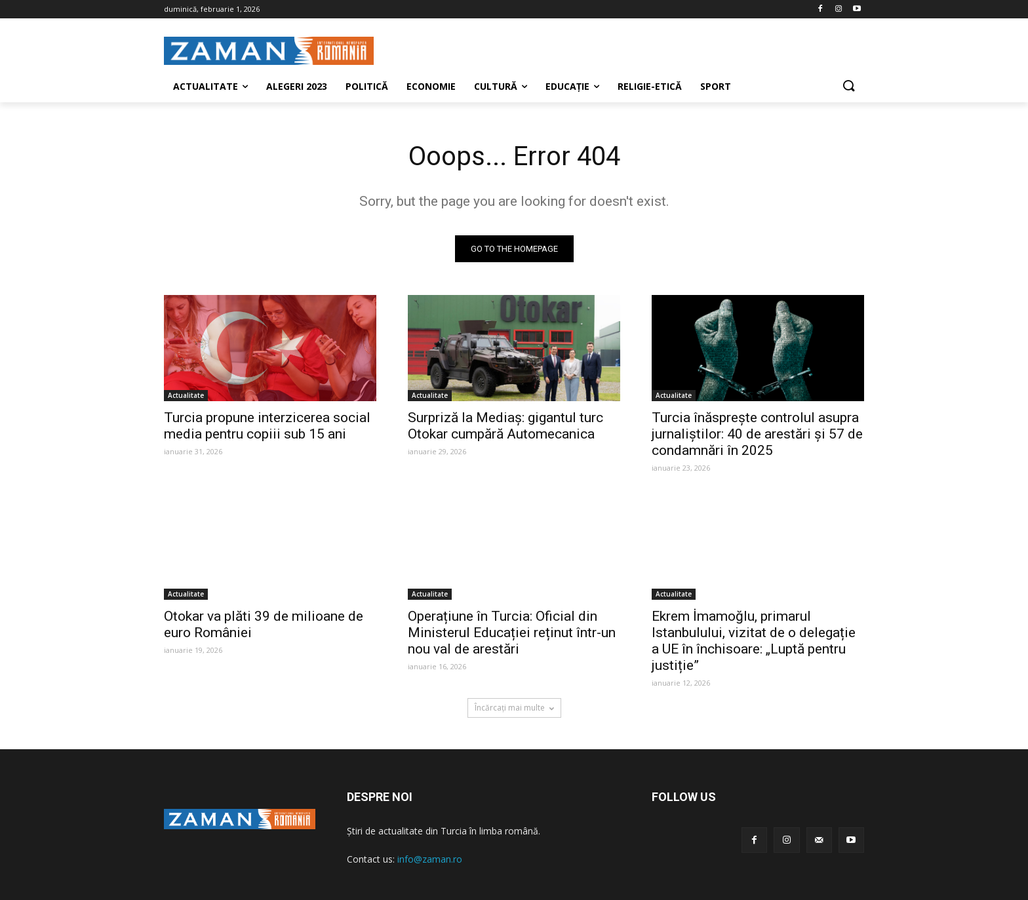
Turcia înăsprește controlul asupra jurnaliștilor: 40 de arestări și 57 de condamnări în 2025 (757, 434)
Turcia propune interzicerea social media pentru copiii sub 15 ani (267, 426)
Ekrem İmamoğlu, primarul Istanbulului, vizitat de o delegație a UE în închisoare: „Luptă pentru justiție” (754, 640)
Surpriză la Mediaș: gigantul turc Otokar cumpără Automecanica (505, 426)
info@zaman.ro (429, 859)
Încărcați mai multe (514, 707)
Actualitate (186, 395)
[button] (848, 86)
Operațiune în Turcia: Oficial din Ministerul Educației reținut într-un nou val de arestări (512, 632)
